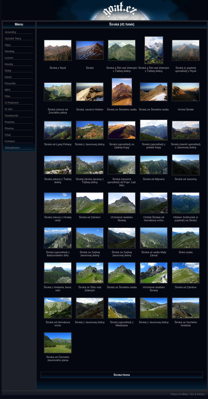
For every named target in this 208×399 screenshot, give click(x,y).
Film (7, 96)
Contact (10, 141)
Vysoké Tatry (13, 38)
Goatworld (11, 115)
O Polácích (12, 102)
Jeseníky (10, 32)
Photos (9, 128)
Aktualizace (12, 147)
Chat (8, 134)
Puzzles (10, 121)
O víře (8, 109)
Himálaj (9, 51)
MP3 (7, 89)
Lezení (9, 57)
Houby (9, 64)
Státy (8, 70)
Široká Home (121, 374)
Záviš (8, 77)
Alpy (8, 44)
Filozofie (10, 83)
